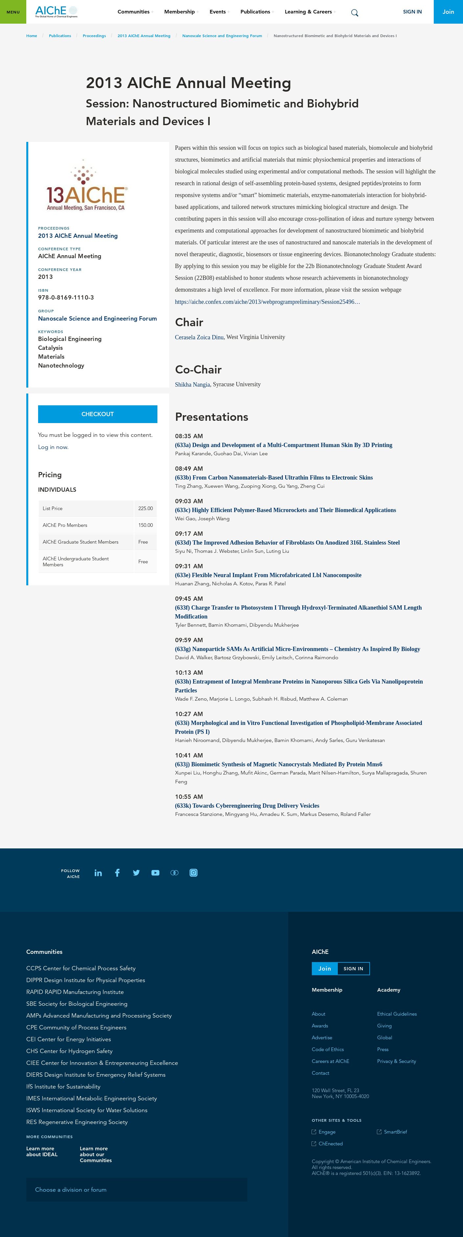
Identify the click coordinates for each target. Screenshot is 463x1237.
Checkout (97, 414)
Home (31, 35)
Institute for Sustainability (63, 1086)
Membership (327, 990)
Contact (320, 1072)
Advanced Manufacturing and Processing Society (99, 1015)
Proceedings (94, 35)
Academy (388, 990)
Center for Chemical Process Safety (81, 968)
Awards (320, 1025)
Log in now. (53, 446)
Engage (327, 1132)
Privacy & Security (396, 1061)
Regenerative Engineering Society (77, 1121)
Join (448, 11)
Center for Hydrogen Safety (69, 1050)
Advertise (322, 1037)
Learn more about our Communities (96, 1154)
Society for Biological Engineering (76, 1003)
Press (382, 1049)
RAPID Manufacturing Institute (75, 991)
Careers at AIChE (330, 1061)
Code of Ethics (328, 1049)
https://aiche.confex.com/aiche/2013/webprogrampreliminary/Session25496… (267, 301)
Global (384, 1037)
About (318, 1013)
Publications (60, 35)
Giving (384, 1025)
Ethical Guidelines (397, 1013)
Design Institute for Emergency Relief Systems (96, 1074)
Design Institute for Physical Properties (85, 979)
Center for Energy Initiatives (68, 1039)
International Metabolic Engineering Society (91, 1098)
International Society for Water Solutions (87, 1109)
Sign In (412, 12)
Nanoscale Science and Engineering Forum (222, 35)
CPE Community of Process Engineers (76, 1027)
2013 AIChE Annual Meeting (144, 35)
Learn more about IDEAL (42, 1151)
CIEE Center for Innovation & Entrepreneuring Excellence (102, 1062)
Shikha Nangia (192, 384)
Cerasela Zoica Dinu (199, 337)
